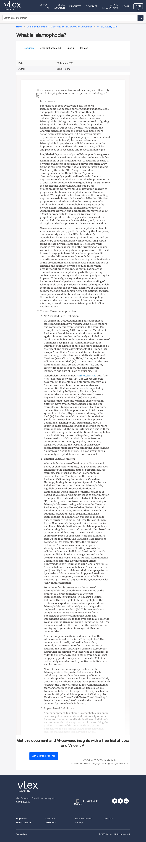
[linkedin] (126, 801)
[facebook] (120, 801)
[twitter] (114, 801)
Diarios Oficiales (23, 822)
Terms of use (21, 834)
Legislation (21, 819)
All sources (50, 822)
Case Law (50, 819)
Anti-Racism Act (86, 375)
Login (126, 6)
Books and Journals (83, 819)
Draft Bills (108, 819)
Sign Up (138, 7)
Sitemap (79, 822)
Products (75, 6)
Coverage (91, 6)
